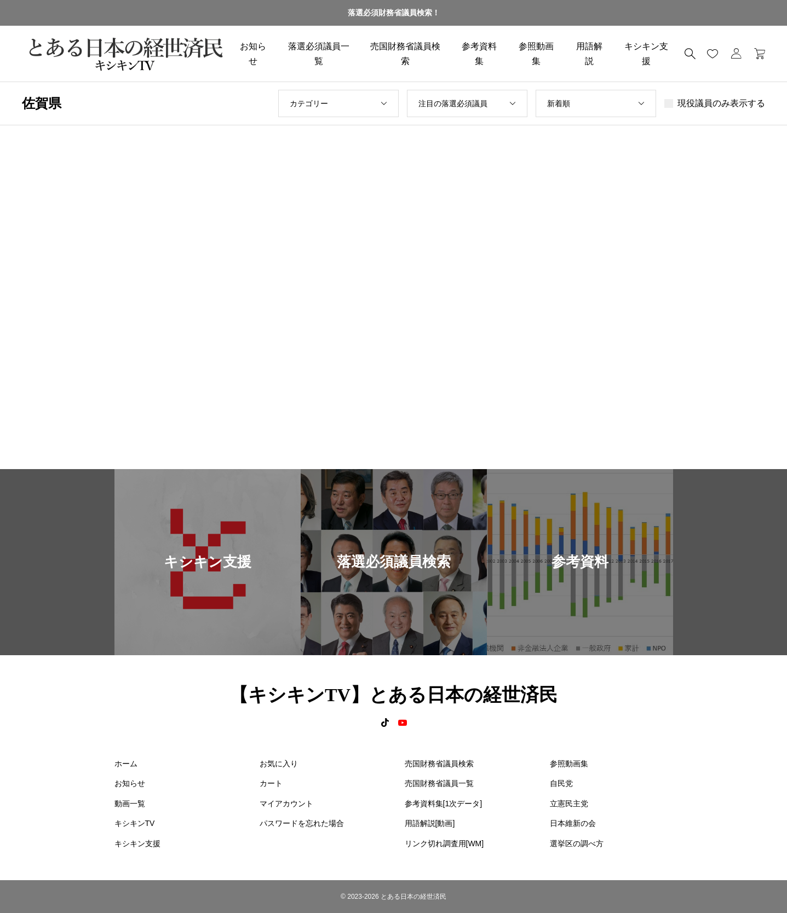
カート (271, 783)
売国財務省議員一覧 (439, 783)
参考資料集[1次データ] (443, 803)
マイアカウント (286, 803)
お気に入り (279, 763)
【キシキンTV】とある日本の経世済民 (393, 695)
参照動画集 (536, 54)
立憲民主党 (569, 803)
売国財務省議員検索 (405, 54)
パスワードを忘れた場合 (302, 823)
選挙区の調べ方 (577, 843)
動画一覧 (129, 803)
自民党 (561, 783)
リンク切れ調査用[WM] (444, 843)
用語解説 (589, 54)
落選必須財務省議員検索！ (394, 12)
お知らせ (253, 54)
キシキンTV (134, 823)
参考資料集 (479, 54)
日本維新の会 (573, 823)
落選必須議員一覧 (318, 54)
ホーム (125, 763)
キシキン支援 (646, 54)
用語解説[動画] (430, 823)
